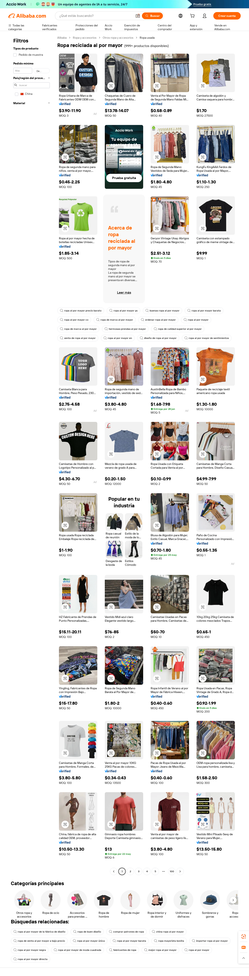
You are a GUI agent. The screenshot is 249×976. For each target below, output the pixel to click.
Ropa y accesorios (84, 37)
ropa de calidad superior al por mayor (178, 329)
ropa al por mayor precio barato (80, 310)
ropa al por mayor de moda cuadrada (77, 950)
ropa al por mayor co (74, 319)
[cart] (193, 16)
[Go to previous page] (113, 871)
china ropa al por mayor (168, 931)
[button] (137, 15)
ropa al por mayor (196, 319)
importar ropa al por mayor (210, 941)
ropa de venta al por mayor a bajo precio (39, 941)
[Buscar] (152, 15)
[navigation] (31, 455)
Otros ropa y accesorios (118, 37)
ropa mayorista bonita (169, 941)
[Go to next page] (180, 871)
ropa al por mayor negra (29, 950)
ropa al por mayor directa (30, 959)
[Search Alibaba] (95, 16)
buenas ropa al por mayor (162, 310)
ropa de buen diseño (87, 931)
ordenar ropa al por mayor (158, 319)
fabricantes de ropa (122, 950)
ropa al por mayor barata (204, 310)
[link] (243, 936)
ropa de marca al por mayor (114, 319)
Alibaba (62, 37)
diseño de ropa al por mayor (158, 338)
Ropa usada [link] (147, 37)
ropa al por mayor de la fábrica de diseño (39, 931)
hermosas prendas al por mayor (125, 329)
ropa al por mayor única (89, 941)
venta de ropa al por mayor (78, 338)
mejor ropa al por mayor (160, 950)
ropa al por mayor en (118, 338)
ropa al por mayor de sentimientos (206, 338)
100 (172, 871)
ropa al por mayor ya (123, 310)
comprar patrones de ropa (126, 931)
